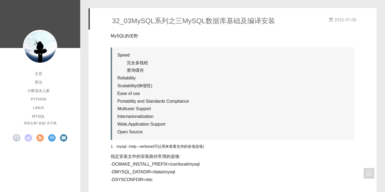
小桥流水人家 (38, 91)
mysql (38, 116)
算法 (38, 82)
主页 (38, 73)
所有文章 (30, 123)
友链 (41, 123)
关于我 (51, 123)
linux (38, 108)
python (38, 99)
